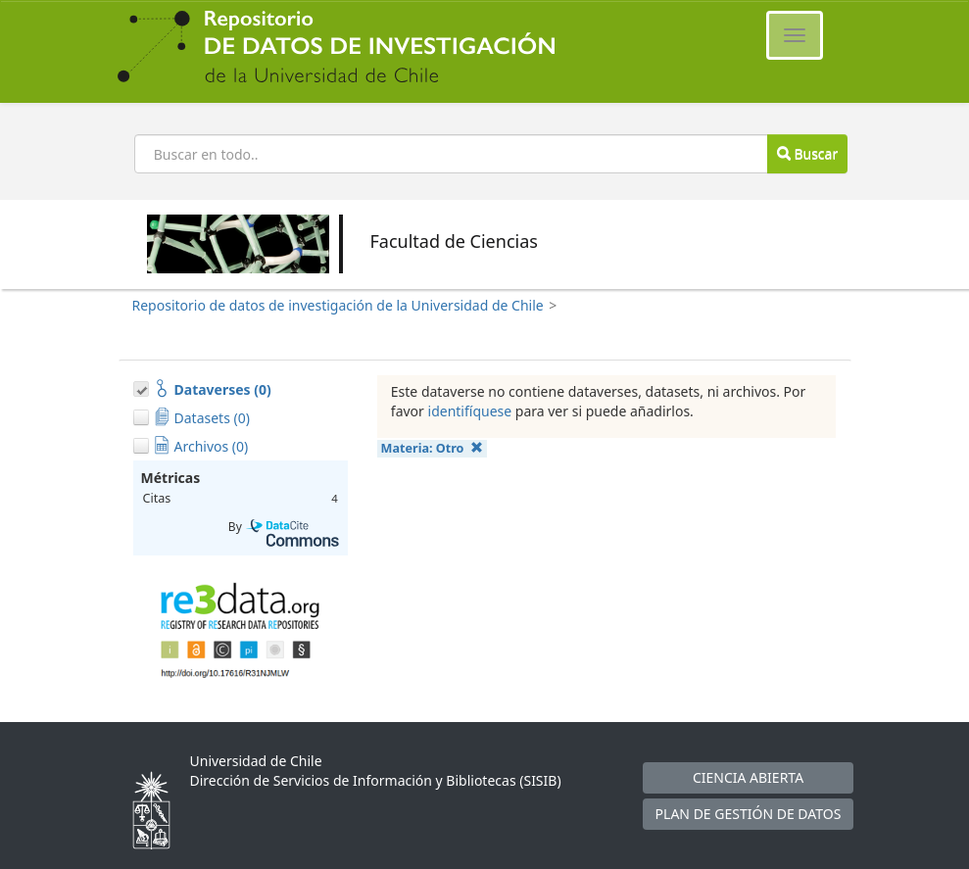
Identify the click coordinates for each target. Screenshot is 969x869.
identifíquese (470, 411)
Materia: (432, 448)
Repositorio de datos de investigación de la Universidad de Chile (338, 305)
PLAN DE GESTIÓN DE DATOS (748, 813)
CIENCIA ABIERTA (748, 777)
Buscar (807, 153)
